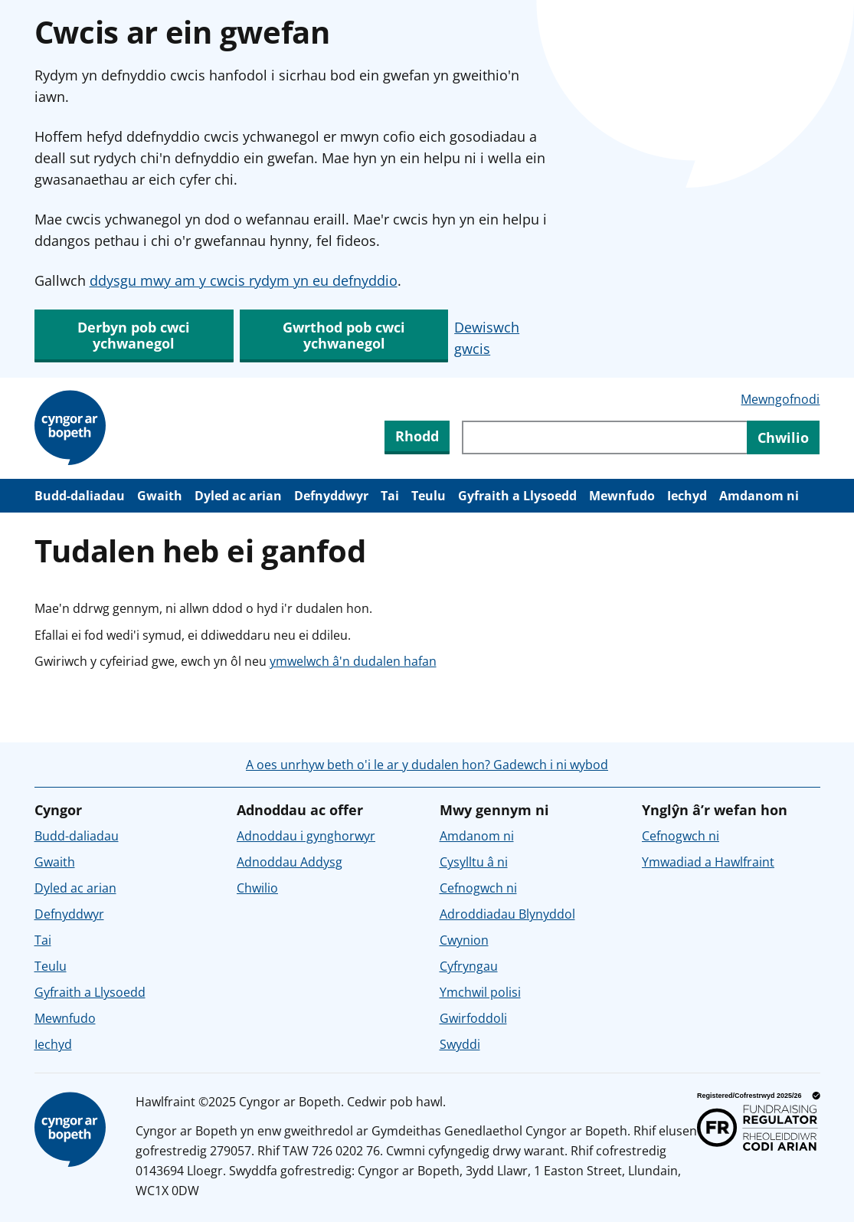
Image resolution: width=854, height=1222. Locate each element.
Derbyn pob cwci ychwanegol (133, 335)
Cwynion (464, 940)
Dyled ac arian (238, 495)
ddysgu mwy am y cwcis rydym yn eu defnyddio (244, 280)
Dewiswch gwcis (486, 338)
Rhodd (417, 436)
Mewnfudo (622, 495)
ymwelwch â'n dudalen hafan (353, 661)
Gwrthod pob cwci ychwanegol (344, 335)
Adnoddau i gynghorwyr (306, 835)
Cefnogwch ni (478, 888)
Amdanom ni (759, 495)
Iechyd (687, 495)
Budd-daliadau (79, 495)
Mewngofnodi (780, 399)
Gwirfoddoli (473, 1018)
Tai (390, 495)
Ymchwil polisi (480, 992)
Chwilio (257, 888)
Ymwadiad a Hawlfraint (708, 861)
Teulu (428, 495)
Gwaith (159, 495)
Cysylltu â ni (474, 861)
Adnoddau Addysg (289, 861)
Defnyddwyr (331, 495)
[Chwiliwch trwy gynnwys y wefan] (604, 437)
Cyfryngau (469, 966)
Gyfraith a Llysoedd (517, 495)
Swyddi (460, 1044)
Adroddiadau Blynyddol (507, 914)
